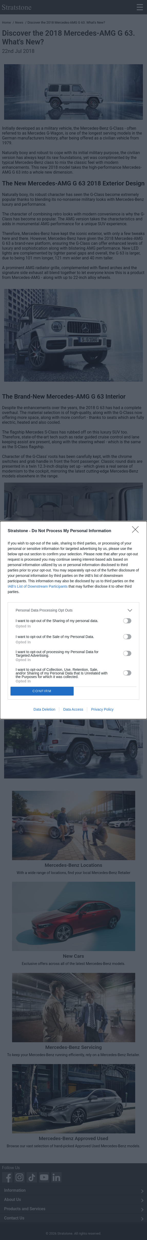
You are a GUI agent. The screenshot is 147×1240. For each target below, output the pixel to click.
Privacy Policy (102, 709)
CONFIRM (42, 691)
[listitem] (73, 610)
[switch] (127, 620)
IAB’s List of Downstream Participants (37, 586)
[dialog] (73, 620)
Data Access (73, 709)
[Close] (137, 531)
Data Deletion (44, 709)
